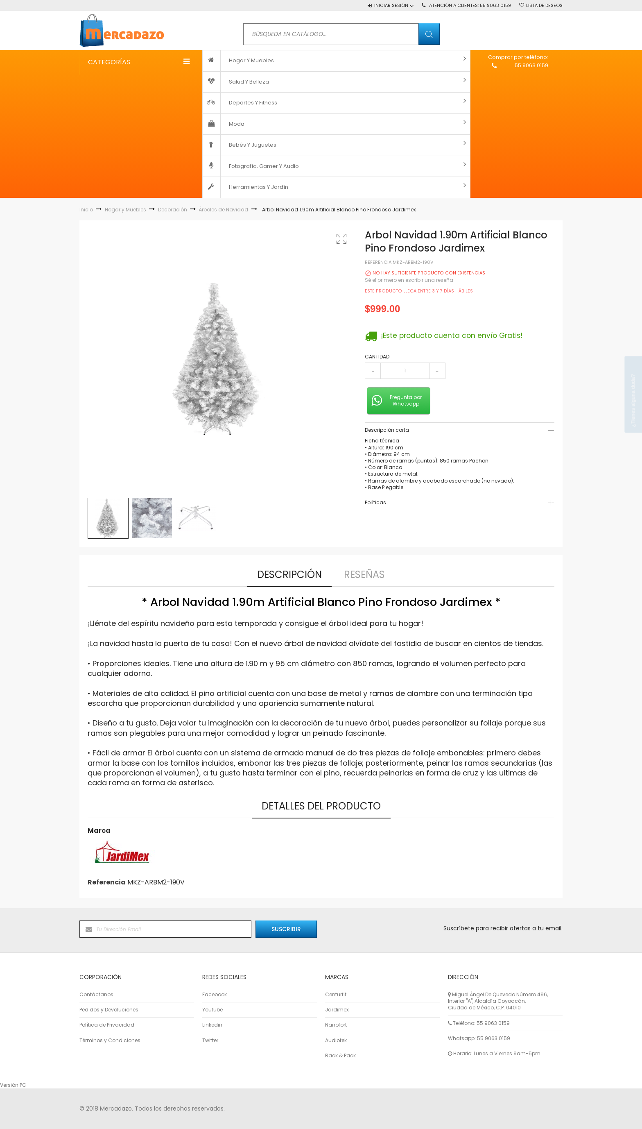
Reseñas (364, 574)
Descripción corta (387, 429)
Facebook (214, 994)
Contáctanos (96, 994)
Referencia (378, 262)
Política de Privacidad (106, 1025)
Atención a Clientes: (470, 5)
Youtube (212, 1010)
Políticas (375, 502)
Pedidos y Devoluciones (108, 1010)
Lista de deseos (544, 5)
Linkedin (212, 1025)
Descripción (289, 574)
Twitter (210, 1040)
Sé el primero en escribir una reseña (409, 280)
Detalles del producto (321, 806)
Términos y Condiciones (109, 1040)
